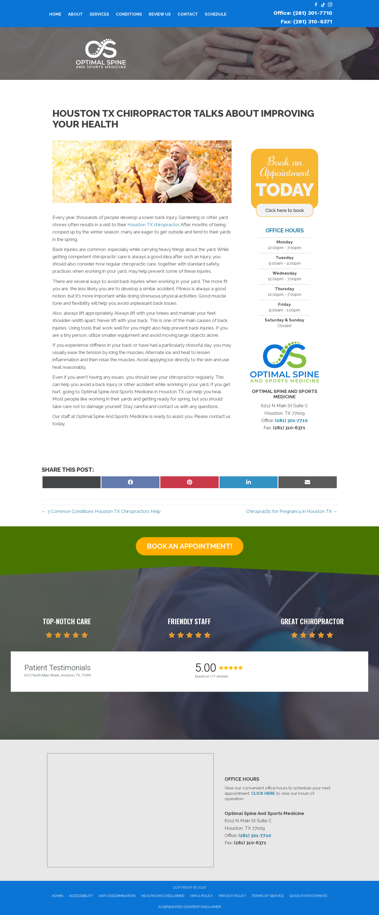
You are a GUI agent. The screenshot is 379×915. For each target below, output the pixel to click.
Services (99, 14)
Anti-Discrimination (117, 896)
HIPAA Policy (201, 896)
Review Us (160, 14)
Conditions (129, 14)
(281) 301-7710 (291, 420)
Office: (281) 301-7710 (303, 13)
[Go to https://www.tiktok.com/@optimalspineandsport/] (323, 5)
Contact (188, 14)
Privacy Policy (232, 896)
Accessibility (81, 896)
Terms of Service (268, 896)
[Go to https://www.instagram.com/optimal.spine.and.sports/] (330, 5)
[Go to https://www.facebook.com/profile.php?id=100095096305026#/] (316, 5)
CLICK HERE (263, 793)
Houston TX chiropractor (153, 224)
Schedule (215, 14)
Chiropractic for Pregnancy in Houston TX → (292, 511)
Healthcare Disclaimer (163, 896)
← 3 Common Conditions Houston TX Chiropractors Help (101, 511)
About (75, 14)
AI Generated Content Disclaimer (189, 907)
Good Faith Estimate (308, 896)
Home (55, 14)
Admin (57, 896)
